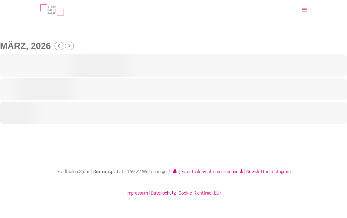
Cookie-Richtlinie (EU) (200, 193)
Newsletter (257, 172)
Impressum (137, 193)
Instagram (281, 172)
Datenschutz (163, 193)
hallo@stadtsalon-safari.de (195, 172)
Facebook (233, 172)
